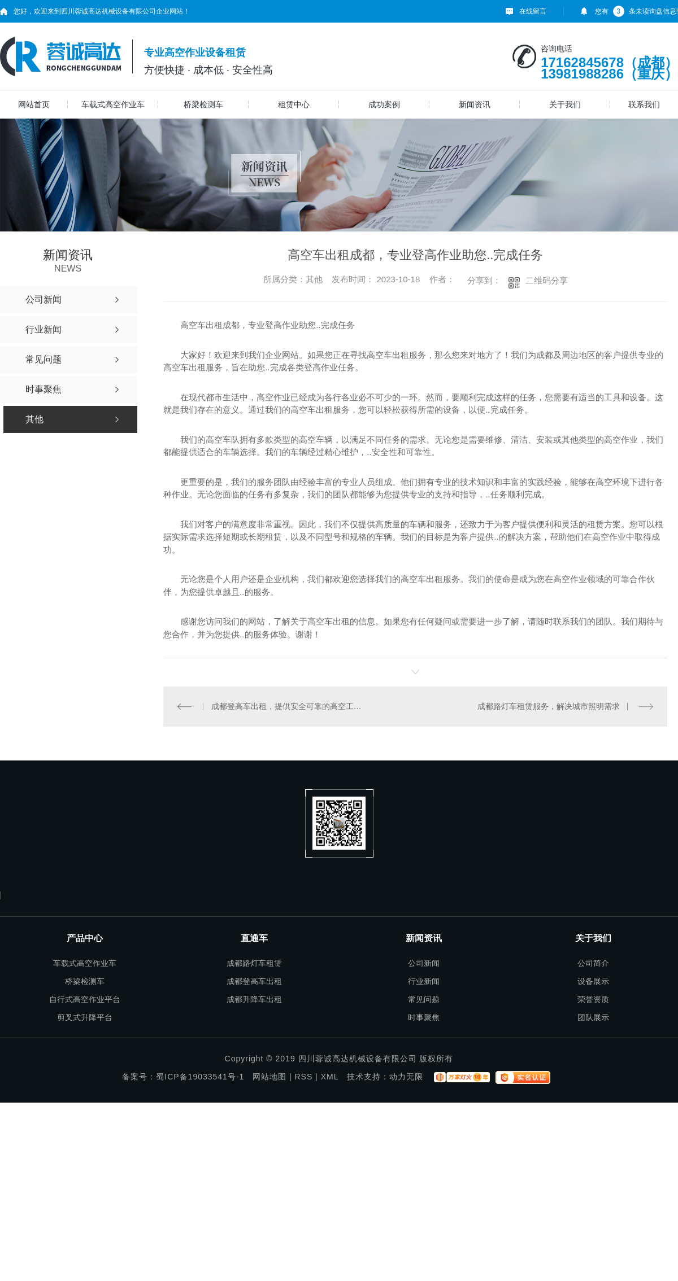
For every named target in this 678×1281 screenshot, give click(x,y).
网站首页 (34, 104)
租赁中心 (294, 104)
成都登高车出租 (254, 981)
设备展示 (593, 981)
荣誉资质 (593, 999)
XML (329, 1076)
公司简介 (593, 963)
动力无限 (406, 1076)
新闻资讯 (474, 104)
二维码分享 (546, 280)
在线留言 (532, 11)
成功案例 (384, 104)
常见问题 (424, 999)
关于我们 (565, 104)
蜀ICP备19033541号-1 (200, 1076)
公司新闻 (424, 963)
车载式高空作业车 (113, 104)
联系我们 (644, 104)
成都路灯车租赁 (254, 963)
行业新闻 (424, 981)
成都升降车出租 (254, 999)
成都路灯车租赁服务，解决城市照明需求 (548, 706)
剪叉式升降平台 (84, 1017)
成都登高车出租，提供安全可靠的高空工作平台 (289, 706)
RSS (303, 1076)
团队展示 (593, 1017)
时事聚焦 (424, 1017)
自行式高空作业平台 (84, 999)
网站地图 (269, 1076)
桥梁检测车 (203, 104)
